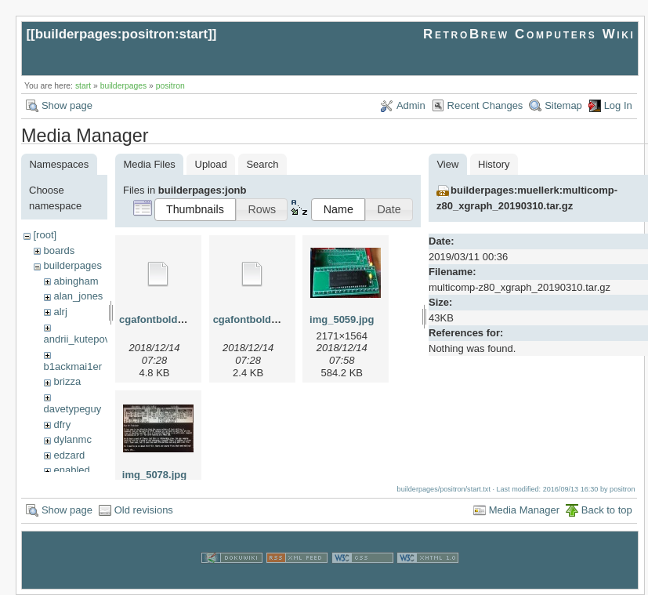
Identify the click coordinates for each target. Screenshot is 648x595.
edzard (69, 455)
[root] (44, 235)
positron (170, 86)
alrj (60, 311)
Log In (618, 105)
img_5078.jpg (154, 475)
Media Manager (524, 510)
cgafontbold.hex (158, 319)
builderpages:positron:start (121, 34)
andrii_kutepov (77, 339)
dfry (62, 424)
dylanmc (72, 439)
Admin (410, 105)
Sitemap (563, 105)
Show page (67, 105)
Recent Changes (485, 105)
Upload (211, 164)
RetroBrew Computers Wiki (529, 34)
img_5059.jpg (342, 319)
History (493, 164)
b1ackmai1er (73, 366)
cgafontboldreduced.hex (272, 319)
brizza (67, 381)
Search (262, 164)
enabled (71, 470)
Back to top (606, 510)
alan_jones (78, 296)
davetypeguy (73, 409)
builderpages (123, 86)
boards (58, 250)
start (83, 86)
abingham (75, 281)
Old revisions (143, 510)
